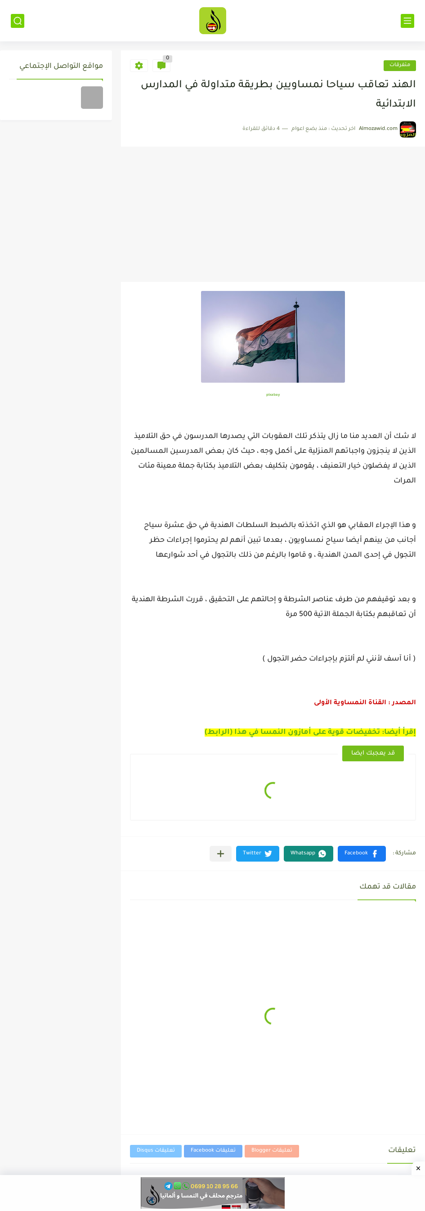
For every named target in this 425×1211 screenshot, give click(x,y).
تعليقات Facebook (213, 1151)
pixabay (273, 395)
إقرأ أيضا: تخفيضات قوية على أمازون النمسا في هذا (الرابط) (310, 732)
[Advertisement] (273, 214)
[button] (362, 854)
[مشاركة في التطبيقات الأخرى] (221, 854)
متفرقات (399, 65)
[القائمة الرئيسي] (407, 21)
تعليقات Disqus (156, 1151)
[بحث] (17, 21)
